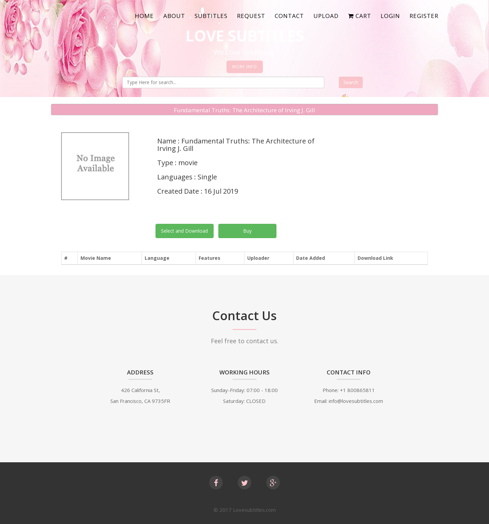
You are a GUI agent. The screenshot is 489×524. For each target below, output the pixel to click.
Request (251, 16)
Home (144, 16)
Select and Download (184, 231)
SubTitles (211, 16)
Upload (326, 16)
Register (424, 16)
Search (350, 82)
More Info (244, 67)
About (174, 16)
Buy (247, 231)
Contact (289, 16)
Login (390, 16)
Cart (359, 16)
